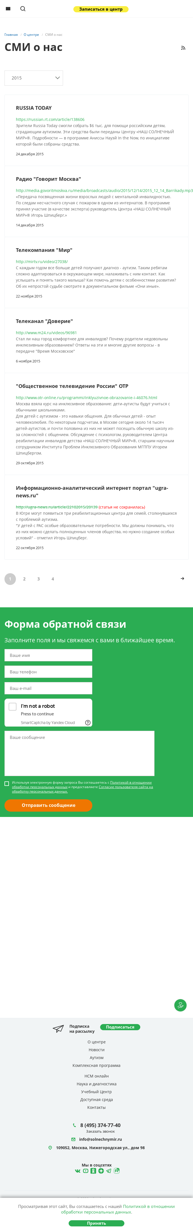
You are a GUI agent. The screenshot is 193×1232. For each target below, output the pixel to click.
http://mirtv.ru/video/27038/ (42, 261)
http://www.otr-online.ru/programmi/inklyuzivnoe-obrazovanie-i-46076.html (86, 397)
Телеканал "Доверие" (44, 321)
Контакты (96, 1107)
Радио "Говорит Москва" (48, 178)
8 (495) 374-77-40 (100, 1125)
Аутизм (96, 1057)
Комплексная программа (96, 1065)
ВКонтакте (77, 1170)
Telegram (100, 1170)
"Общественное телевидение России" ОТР (72, 386)
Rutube (116, 1170)
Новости (97, 1049)
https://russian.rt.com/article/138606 (50, 119)
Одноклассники (92, 1170)
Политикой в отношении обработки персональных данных (118, 1209)
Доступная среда (96, 1099)
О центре (97, 1041)
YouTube (85, 1170)
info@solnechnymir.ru (100, 1139)
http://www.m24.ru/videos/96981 (46, 332)
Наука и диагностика (97, 1083)
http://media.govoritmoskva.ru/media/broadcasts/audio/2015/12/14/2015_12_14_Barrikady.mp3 (104, 190)
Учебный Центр (96, 1091)
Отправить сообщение (48, 805)
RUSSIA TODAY (34, 107)
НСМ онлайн (97, 1076)
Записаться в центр (101, 9)
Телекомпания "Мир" (44, 250)
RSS (183, 48)
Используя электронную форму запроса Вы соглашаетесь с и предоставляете (82, 787)
